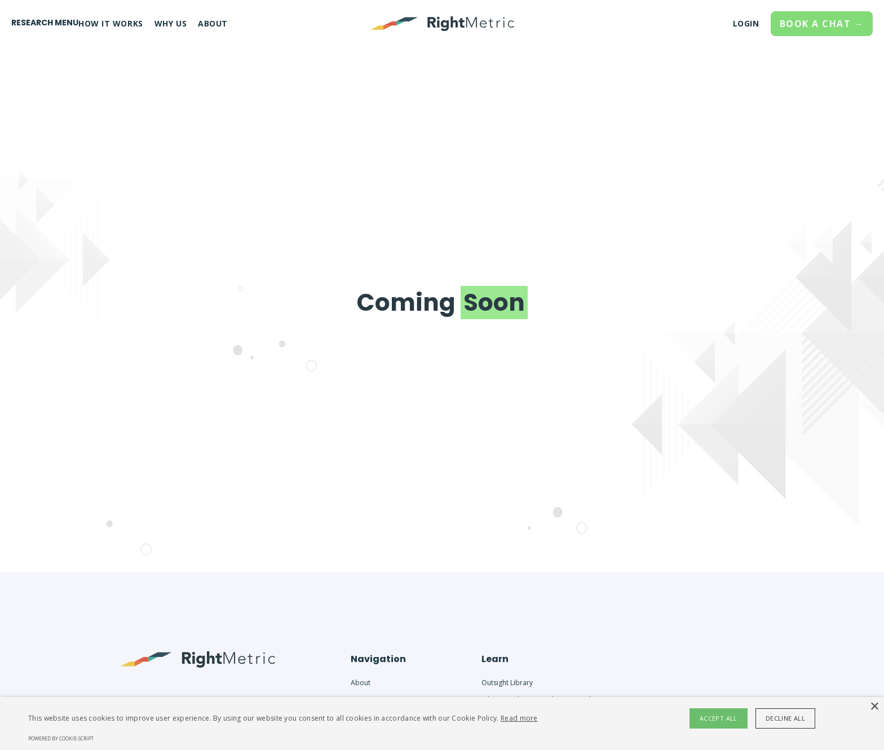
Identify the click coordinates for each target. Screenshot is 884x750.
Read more (519, 718)
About (360, 682)
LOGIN (746, 23)
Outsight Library (507, 682)
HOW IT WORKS (110, 23)
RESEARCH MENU (44, 22)
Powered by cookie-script (61, 738)
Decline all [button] (785, 718)
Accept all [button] (718, 718)
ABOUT (213, 23)
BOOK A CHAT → (822, 23)
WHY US (170, 23)
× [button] (874, 707)
